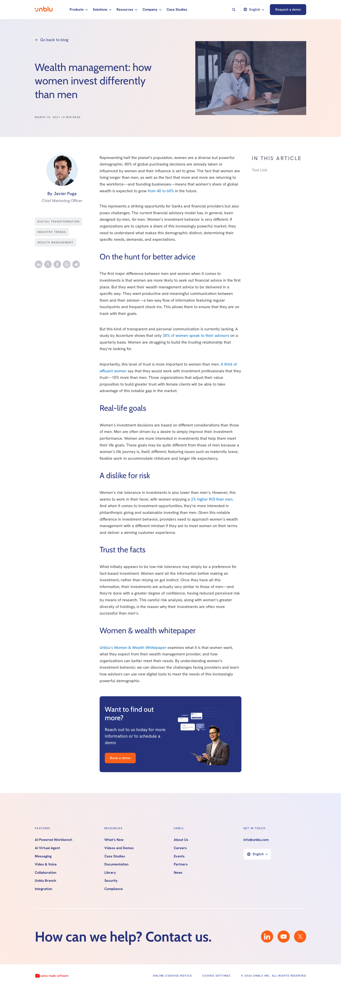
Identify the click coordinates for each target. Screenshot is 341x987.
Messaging (43, 856)
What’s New (114, 840)
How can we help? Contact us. (123, 936)
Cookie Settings (216, 975)
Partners (181, 864)
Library (110, 873)
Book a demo (120, 758)
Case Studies (177, 9)
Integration (43, 889)
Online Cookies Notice (172, 975)
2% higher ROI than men (212, 499)
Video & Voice (46, 864)
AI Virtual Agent (47, 848)
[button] (79, 9)
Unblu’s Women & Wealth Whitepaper (133, 647)
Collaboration (45, 873)
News (178, 873)
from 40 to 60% (161, 190)
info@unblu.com (256, 840)
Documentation (116, 864)
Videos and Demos (119, 848)
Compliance (113, 889)
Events (179, 856)
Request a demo (288, 9)
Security (111, 881)
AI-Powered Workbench (53, 840)
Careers (180, 848)
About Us (181, 840)
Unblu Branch (45, 881)
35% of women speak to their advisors (196, 335)
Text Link (259, 169)
